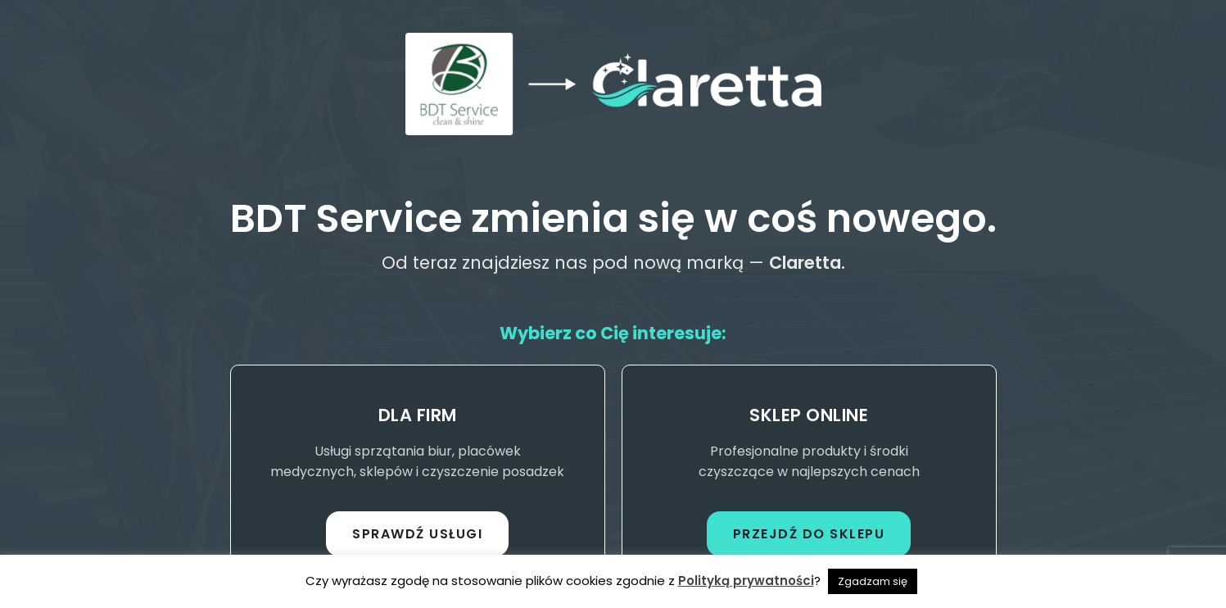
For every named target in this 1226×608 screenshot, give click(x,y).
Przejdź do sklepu (809, 533)
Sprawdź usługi (417, 533)
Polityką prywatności (746, 580)
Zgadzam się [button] (872, 581)
